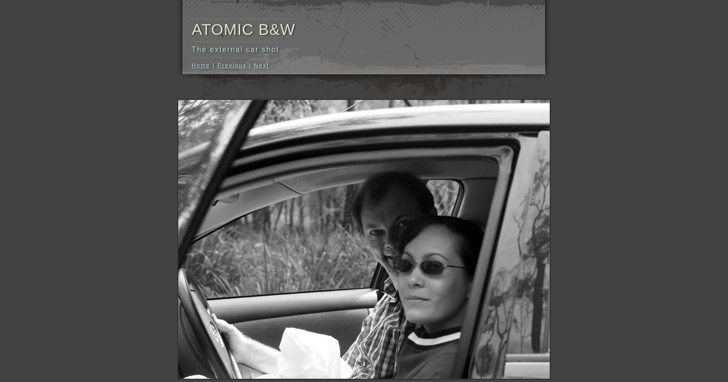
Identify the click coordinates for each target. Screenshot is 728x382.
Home (201, 65)
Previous (232, 65)
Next (261, 65)
